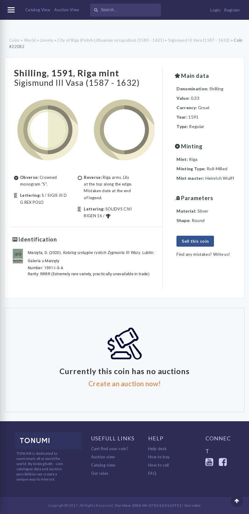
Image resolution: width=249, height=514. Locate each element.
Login (215, 10)
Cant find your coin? (110, 448)
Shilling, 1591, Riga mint (74, 72)
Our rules (99, 473)
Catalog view (103, 465)
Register (232, 10)
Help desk (157, 448)
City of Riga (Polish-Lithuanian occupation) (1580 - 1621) (110, 40)
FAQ (152, 473)
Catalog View (37, 9)
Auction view (103, 456)
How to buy (159, 456)
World (30, 40)
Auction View (66, 9)
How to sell (158, 465)
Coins (14, 40)
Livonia (46, 40)
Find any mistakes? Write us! (203, 254)
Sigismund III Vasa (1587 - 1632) (198, 40)
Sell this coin (195, 241)
